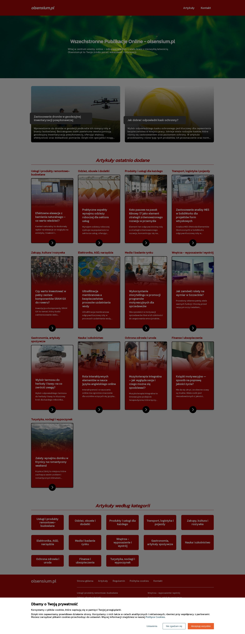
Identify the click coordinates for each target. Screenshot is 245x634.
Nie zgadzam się (174, 626)
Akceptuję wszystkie (201, 626)
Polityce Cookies (155, 617)
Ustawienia (152, 626)
